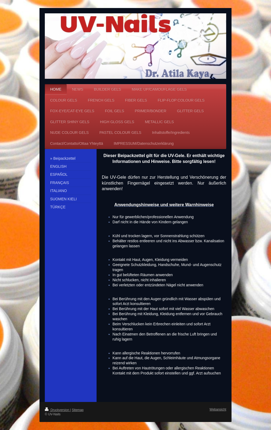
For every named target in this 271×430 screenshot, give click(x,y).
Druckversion (57, 410)
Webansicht (218, 409)
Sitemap (77, 410)
